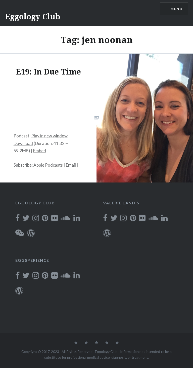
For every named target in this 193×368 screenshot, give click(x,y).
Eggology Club (32, 16)
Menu (176, 9)
